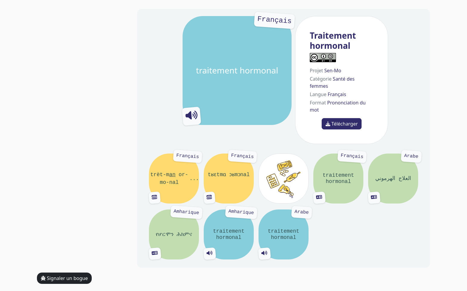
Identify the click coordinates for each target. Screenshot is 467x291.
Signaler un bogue (64, 278)
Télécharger (342, 124)
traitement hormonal (237, 70)
